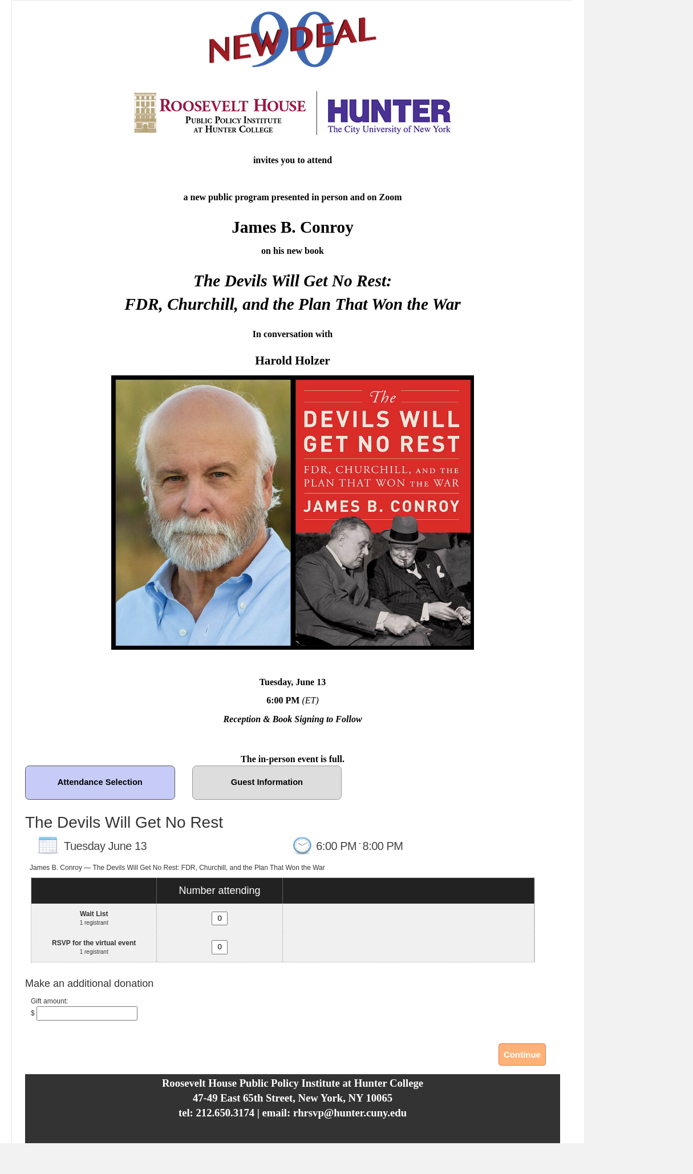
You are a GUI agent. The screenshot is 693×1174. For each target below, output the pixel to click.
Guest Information (267, 782)
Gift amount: (49, 1001)
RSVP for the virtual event (94, 943)
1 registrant (94, 923)
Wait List (94, 914)
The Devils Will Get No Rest (124, 822)
